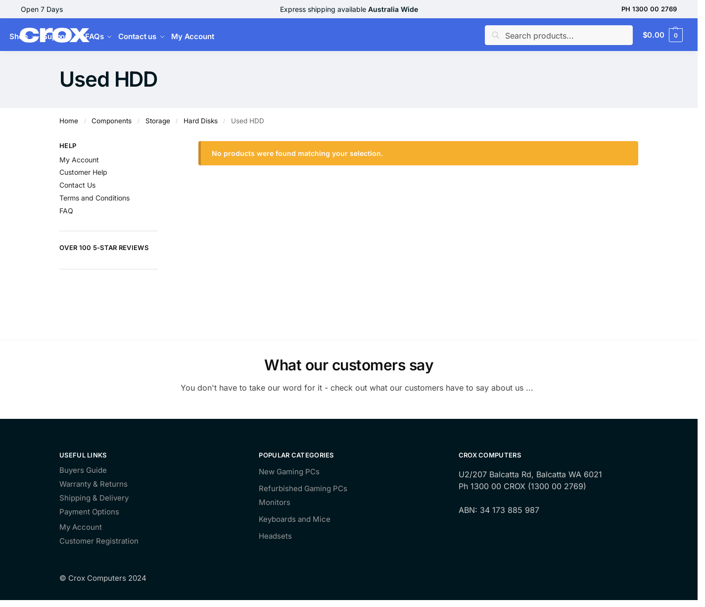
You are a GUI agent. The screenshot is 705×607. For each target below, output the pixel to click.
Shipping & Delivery (94, 498)
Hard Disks (201, 121)
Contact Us (77, 185)
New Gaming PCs (289, 471)
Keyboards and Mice (294, 519)
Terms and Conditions (94, 198)
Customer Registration (99, 541)
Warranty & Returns (93, 484)
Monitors (274, 502)
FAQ (66, 210)
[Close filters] (161, 147)
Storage (157, 121)
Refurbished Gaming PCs (303, 488)
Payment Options (89, 512)
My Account (79, 159)
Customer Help (83, 172)
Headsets (275, 536)
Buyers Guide (83, 470)
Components (112, 121)
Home (68, 121)
